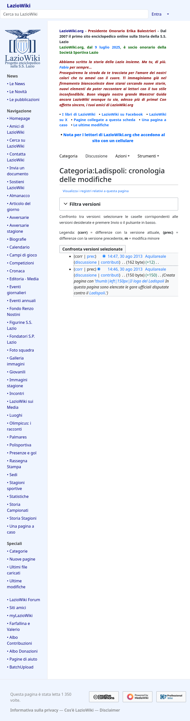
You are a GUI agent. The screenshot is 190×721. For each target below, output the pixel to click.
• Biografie (16, 239)
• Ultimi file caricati (17, 570)
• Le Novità (17, 91)
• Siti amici (16, 607)
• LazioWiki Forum (23, 599)
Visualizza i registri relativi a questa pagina (96, 191)
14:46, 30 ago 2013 (125, 269)
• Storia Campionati (17, 507)
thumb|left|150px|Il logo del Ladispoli (129, 281)
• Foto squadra (20, 350)
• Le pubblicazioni (23, 99)
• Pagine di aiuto (22, 659)
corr (79, 269)
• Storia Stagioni (22, 518)
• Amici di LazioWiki (15, 129)
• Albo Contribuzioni (19, 640)
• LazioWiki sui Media (20, 404)
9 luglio (102, 47)
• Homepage (18, 118)
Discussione (96, 156)
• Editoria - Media (23, 279)
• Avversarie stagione (18, 228)
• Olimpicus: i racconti (19, 426)
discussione (85, 262)
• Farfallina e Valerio (18, 626)
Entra (157, 14)
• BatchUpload (20, 667)
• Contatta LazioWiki (16, 157)
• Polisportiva (19, 445)
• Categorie (17, 551)
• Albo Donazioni (22, 651)
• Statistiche (18, 496)
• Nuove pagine (21, 559)
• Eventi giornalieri (16, 289)
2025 (116, 47)
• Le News (16, 83)
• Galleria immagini (15, 361)
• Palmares (17, 437)
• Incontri (15, 393)
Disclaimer (110, 710)
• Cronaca (16, 271)
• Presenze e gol (21, 453)
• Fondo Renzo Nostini (20, 311)
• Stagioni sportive (15, 485)
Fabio (64, 67)
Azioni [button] (121, 156)
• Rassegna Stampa (17, 463)
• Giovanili (16, 372)
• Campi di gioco (22, 255)
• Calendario (18, 247)
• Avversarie (18, 217)
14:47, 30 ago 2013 (125, 256)
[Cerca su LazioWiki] (74, 14)
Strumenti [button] (147, 156)
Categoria (68, 156)
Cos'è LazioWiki (79, 710)
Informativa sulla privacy (34, 710)
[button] (119, 204)
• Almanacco (18, 195)
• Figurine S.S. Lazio (19, 325)
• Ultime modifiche (16, 584)
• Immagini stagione (17, 382)
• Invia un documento (17, 171)
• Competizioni (20, 263)
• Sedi (12, 474)
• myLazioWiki (20, 615)
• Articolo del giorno (18, 206)
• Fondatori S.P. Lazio (21, 339)
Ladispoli (97, 293)
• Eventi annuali (21, 300)
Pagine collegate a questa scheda (104, 119)
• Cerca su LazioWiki (16, 143)
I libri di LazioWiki (78, 114)
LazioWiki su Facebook (122, 114)
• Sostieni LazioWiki (15, 184)
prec (91, 256)
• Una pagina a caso (20, 529)
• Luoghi (14, 415)
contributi (110, 262)
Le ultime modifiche (91, 124)
